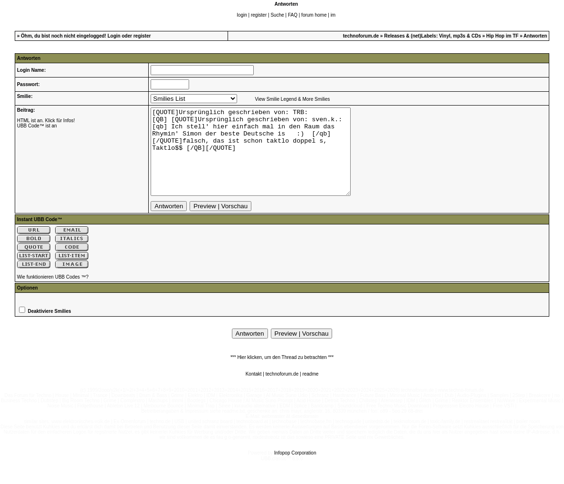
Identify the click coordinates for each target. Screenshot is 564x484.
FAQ (292, 15)
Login (113, 36)
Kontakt (254, 391)
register (259, 15)
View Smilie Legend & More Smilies (292, 99)
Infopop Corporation (295, 470)
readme (310, 391)
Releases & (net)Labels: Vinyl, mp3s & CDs (432, 36)
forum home (313, 15)
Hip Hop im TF (502, 36)
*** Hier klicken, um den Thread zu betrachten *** (282, 374)
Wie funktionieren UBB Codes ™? (53, 294)
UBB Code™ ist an (37, 125)
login (242, 15)
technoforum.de (361, 36)
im (333, 15)
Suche (277, 15)
